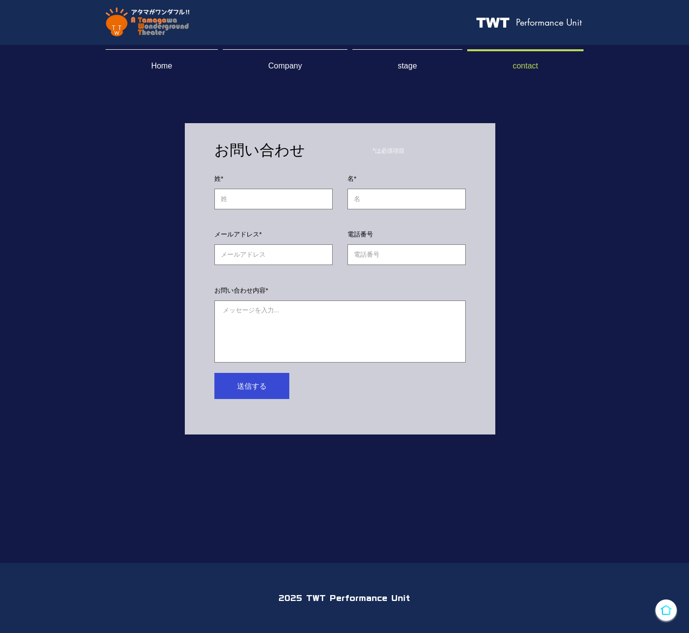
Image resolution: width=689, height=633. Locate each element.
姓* (218, 178)
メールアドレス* (238, 234)
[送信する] (251, 386)
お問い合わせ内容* (241, 290)
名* (351, 178)
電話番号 (360, 234)
